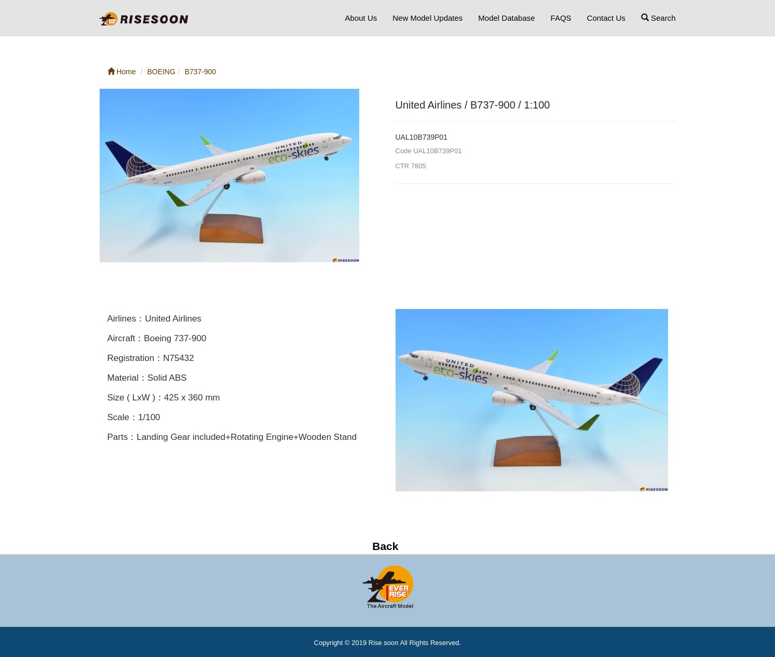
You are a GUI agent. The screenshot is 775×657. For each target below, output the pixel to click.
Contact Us (606, 18)
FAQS (561, 18)
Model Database (506, 18)
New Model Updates (427, 18)
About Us (361, 18)
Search (658, 18)
